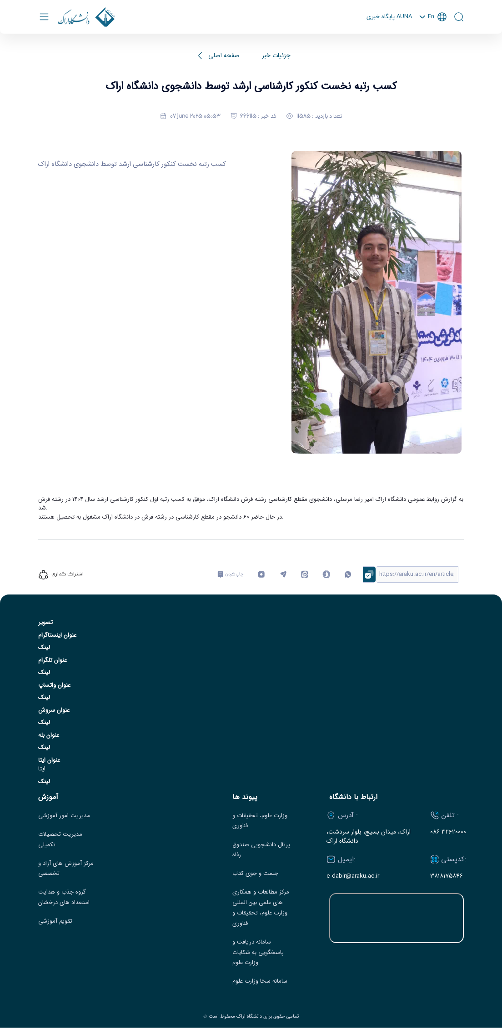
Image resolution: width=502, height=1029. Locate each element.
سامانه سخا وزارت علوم (259, 982)
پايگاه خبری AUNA (388, 17)
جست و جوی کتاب (255, 874)
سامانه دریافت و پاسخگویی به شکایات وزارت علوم (258, 954)
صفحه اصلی (224, 57)
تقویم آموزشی (55, 922)
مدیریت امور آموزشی (64, 816)
